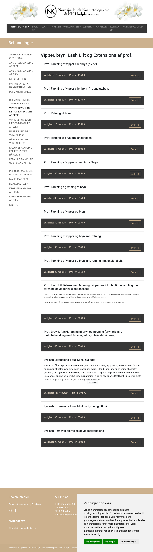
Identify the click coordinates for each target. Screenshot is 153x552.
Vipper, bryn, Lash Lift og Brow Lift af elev (20, 123)
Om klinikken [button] (71, 26)
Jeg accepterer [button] (93, 542)
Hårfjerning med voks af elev (19, 141)
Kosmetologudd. (133, 26)
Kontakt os (115, 28)
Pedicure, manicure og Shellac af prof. (21, 161)
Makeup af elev (18, 183)
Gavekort (102, 26)
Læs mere (92, 382)
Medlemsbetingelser (49, 548)
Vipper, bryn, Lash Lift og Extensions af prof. (20, 112)
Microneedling (18, 79)
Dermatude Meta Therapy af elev (19, 102)
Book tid (35, 28)
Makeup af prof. (19, 179)
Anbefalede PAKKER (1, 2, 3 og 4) (21, 56)
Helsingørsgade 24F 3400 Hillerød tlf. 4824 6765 (65, 507)
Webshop (88, 26)
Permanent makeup (21, 91)
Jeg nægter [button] (110, 542)
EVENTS (13, 204)
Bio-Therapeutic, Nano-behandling (20, 85)
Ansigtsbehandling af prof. (21, 64)
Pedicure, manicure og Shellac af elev (21, 173)
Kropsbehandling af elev (20, 198)
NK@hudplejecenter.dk (67, 514)
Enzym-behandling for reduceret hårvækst (20, 151)
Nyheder (55, 26)
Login (44, 26)
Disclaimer (63, 548)
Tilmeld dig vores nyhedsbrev (22, 528)
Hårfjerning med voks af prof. (19, 133)
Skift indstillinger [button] (128, 542)
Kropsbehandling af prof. (20, 190)
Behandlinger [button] (18, 26)
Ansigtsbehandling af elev (21, 73)
